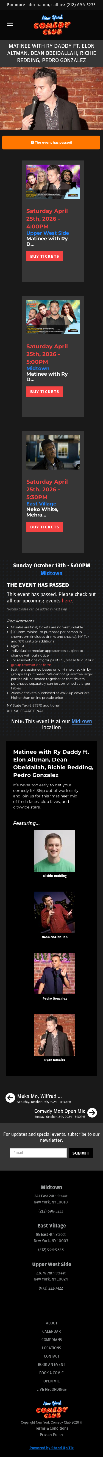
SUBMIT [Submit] (81, 1153)
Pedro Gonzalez (55, 999)
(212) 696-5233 (81, 4)
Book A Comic (51, 1373)
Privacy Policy (51, 1434)
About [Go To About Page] (51, 1323)
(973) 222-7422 (51, 1288)
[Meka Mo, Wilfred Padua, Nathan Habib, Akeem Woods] (38, 1099)
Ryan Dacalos (54, 1060)
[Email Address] (38, 1153)
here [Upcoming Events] (67, 601)
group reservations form (31, 665)
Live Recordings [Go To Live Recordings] (51, 1389)
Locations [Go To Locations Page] (51, 1348)
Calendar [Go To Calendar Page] (51, 1331)
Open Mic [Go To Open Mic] (51, 1381)
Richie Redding (54, 876)
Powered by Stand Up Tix (51, 1448)
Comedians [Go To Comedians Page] (51, 1339)
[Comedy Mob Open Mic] (65, 1113)
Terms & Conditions (51, 1428)
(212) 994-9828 (51, 1249)
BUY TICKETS (44, 256)
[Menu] (10, 23)
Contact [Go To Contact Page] (51, 1356)
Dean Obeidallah (55, 937)
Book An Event (51, 1364)
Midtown (82, 721)
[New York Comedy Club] (51, 24)
